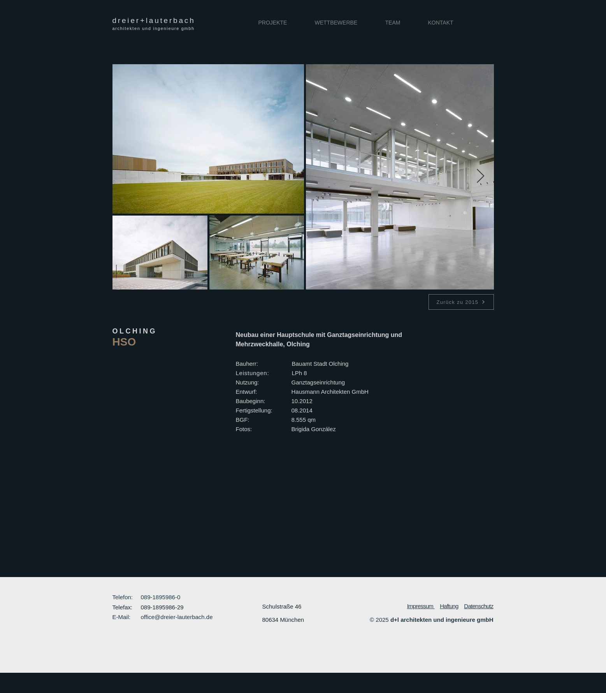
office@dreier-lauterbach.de (177, 617)
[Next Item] (480, 176)
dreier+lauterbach (153, 20)
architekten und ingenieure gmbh (153, 28)
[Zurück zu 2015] (461, 302)
